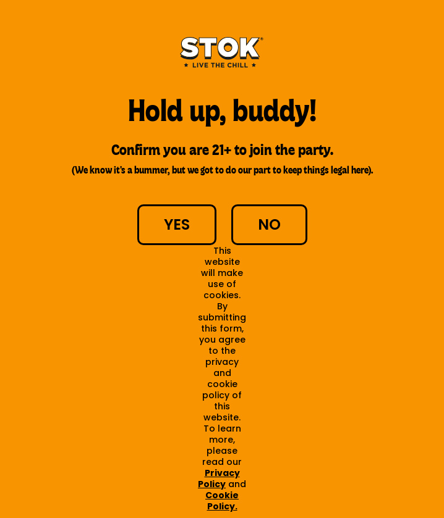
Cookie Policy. (222, 500)
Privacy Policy (219, 478)
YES (177, 224)
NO (269, 224)
